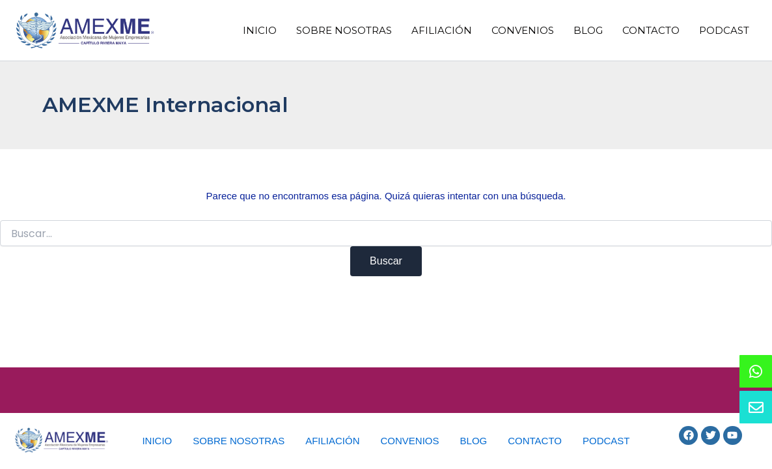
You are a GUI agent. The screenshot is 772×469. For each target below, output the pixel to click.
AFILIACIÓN (441, 30)
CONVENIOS (522, 30)
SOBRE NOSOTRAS (344, 30)
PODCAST (724, 30)
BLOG (588, 30)
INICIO (260, 30)
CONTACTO (651, 30)
